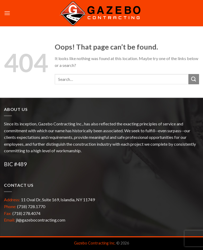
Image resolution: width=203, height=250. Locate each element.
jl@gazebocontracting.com (40, 219)
